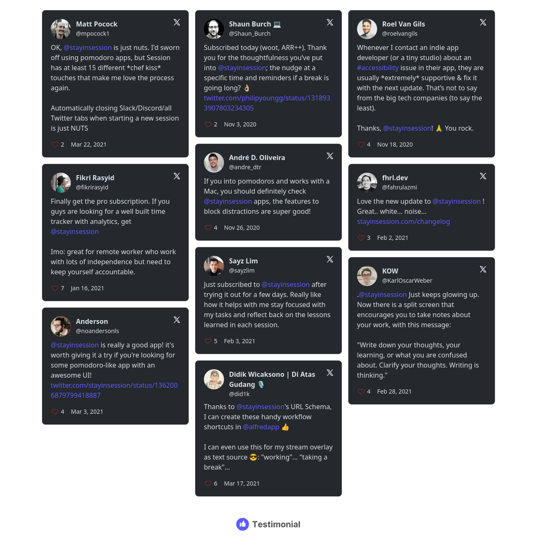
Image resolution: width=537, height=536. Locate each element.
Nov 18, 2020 (395, 144)
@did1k (239, 394)
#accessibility (378, 67)
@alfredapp (261, 426)
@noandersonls (97, 331)
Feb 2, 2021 (393, 238)
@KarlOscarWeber (407, 280)
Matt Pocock (96, 24)
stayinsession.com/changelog (403, 221)
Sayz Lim (243, 260)
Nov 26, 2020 (242, 227)
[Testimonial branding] (269, 524)
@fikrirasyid (92, 187)
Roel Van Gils (403, 24)
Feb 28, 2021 (394, 391)
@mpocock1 (92, 33)
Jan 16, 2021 (87, 288)
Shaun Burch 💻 (255, 24)
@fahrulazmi (399, 187)
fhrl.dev (395, 177)
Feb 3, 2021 (239, 341)
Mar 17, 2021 (242, 483)
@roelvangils (399, 33)
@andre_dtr (245, 167)
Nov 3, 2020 (240, 124)
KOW (390, 271)
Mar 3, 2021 (87, 411)
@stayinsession (88, 47)
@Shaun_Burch (250, 33)
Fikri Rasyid (95, 177)
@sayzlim (242, 270)
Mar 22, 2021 (89, 144)
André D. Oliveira (257, 157)
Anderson (92, 321)
